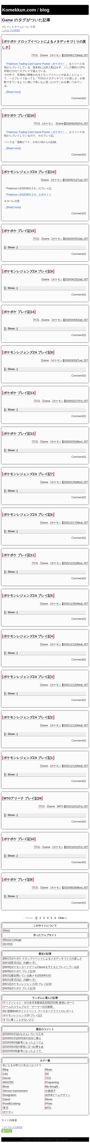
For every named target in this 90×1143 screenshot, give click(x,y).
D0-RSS (8, 944)
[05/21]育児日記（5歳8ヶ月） (20, 979)
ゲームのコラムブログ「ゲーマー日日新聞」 (29, 1006)
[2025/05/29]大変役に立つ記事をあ (23, 1046)
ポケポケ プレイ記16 (19, 115)
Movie (48, 1099)
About (6, 930)
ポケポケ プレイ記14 (19, 312)
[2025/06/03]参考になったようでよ (23, 1042)
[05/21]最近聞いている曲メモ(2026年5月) (27, 975)
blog (44, 9)
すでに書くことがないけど (18, 1019)
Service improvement (15, 1090)
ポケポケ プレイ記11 (19, 555)
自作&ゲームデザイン (58, 1095)
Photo (48, 1103)
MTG (61, 806)
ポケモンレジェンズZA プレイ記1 (28, 758)
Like (5, 1073)
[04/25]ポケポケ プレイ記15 (19, 988)
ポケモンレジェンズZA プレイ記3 (28, 677)
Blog (5, 1069)
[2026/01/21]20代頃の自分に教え (22, 1038)
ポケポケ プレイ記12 (19, 433)
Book (6, 1086)
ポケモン (56, 55)
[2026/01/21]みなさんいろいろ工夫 (23, 1034)
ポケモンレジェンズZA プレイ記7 (28, 474)
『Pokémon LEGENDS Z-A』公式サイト (27, 194)
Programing (52, 1082)
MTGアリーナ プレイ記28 (22, 798)
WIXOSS (8, 1082)
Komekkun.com (19, 9)
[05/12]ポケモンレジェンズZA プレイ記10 (27, 984)
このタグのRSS (10, 30)
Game (7, 20)
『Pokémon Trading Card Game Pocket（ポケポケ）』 (36, 63)
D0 (47, 1073)
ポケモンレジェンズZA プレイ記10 (29, 172)
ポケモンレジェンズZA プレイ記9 (28, 271)
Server (7, 1078)
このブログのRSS (11, 1127)
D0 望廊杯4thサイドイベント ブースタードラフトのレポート (38, 1011)
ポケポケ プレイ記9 (18, 879)
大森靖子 (50, 1090)
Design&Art (9, 1095)
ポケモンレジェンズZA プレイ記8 (28, 352)
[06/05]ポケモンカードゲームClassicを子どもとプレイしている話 (41, 967)
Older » (62, 918)
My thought (51, 1086)
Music (48, 1069)
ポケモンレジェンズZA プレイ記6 (28, 514)
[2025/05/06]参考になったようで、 (23, 1051)
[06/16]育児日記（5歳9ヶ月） (20, 962)
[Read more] (13, 91)
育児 (5, 1107)
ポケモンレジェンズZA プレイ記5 (28, 595)
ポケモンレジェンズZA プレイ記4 (28, 636)
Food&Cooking (11, 1103)
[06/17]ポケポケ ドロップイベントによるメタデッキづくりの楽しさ (42, 958)
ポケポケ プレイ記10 (19, 839)
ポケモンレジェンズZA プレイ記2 (28, 717)
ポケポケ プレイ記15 (19, 231)
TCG (35, 55)
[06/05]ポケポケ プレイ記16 (19, 971)
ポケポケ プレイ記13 (19, 393)
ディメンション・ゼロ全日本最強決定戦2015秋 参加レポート (39, 1002)
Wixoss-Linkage (12, 939)
